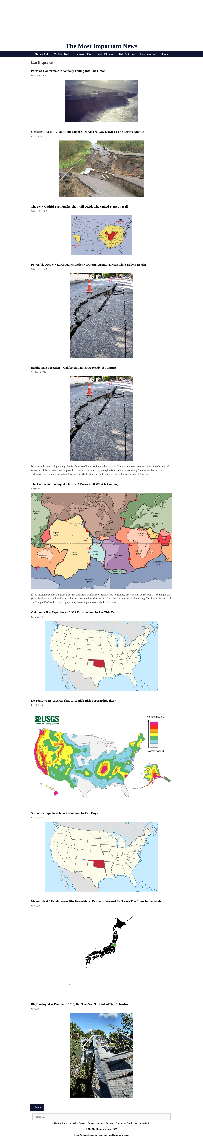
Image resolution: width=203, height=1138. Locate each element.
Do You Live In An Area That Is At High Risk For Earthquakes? (73, 700)
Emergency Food (84, 54)
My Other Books (62, 54)
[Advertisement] (101, 22)
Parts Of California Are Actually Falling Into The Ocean (68, 71)
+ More (37, 1107)
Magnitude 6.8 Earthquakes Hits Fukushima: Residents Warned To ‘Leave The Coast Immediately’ (97, 901)
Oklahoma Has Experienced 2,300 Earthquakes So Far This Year (74, 612)
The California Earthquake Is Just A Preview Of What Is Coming (74, 484)
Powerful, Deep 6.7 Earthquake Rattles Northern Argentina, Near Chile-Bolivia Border (88, 264)
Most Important (148, 54)
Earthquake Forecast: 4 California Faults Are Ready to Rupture (73, 367)
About (100, 1123)
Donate (164, 54)
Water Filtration (105, 54)
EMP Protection (126, 54)
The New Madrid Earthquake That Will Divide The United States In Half (79, 206)
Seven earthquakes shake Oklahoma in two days (64, 813)
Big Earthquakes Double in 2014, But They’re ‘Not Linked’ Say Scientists (79, 1004)
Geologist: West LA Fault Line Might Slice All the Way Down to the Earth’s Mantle (87, 131)
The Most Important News (101, 46)
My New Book (41, 54)
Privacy (109, 1123)
